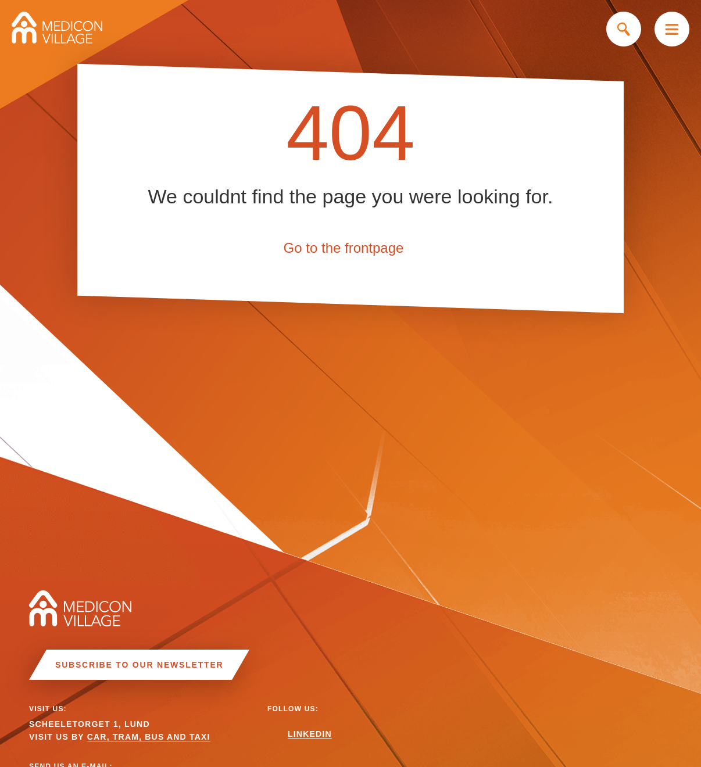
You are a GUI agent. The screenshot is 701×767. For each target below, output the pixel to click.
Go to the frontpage (344, 247)
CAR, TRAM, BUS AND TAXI (148, 736)
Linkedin (310, 734)
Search (623, 29)
